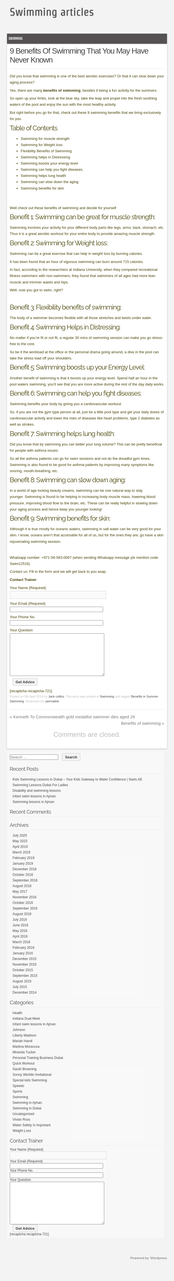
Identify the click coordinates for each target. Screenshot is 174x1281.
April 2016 (20, 945)
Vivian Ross (21, 1128)
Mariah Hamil (23, 1049)
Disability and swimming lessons (37, 799)
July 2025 (20, 844)
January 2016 (23, 962)
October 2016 (23, 911)
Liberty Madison (24, 1044)
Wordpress (158, 1275)
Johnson (19, 1038)
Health (17, 1021)
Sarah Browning (24, 1077)
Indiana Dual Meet (26, 1027)
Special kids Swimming (30, 1089)
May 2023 (20, 849)
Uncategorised (23, 1122)
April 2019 (20, 855)
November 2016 (24, 906)
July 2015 (20, 995)
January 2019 (23, 872)
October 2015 (23, 978)
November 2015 (24, 973)
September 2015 (25, 984)
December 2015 (24, 967)
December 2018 (24, 878)
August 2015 (22, 990)
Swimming (16, 38)
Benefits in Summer (144, 705)
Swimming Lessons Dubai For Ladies (40, 793)
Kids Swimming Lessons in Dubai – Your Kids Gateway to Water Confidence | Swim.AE (77, 788)
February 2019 (23, 866)
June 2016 (20, 934)
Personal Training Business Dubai (38, 1066)
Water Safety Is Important (32, 1133)
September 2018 (25, 889)
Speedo (18, 1094)
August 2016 (22, 922)
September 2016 (25, 917)
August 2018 (22, 894)
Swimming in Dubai (27, 1117)
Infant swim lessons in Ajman (34, 805)
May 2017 (20, 900)
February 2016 (23, 956)
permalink (52, 709)
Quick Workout (23, 1072)
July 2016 (20, 928)
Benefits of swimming (142, 731)
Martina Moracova (26, 1055)
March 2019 (21, 861)
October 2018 (23, 883)
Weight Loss (22, 1139)
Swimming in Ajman (27, 1111)
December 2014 (24, 1001)
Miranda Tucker (24, 1061)
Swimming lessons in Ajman (33, 810)
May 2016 (20, 939)
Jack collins (56, 705)
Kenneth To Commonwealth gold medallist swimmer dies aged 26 (72, 725)
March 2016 (21, 950)
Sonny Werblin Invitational (32, 1083)
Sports (17, 1100)
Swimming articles (52, 12)
